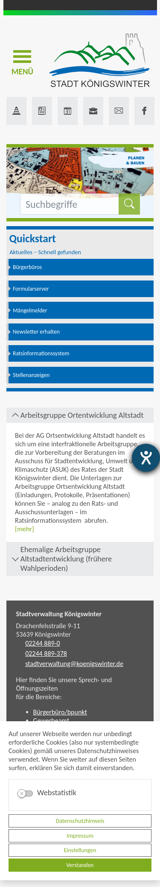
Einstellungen (80, 850)
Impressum (80, 835)
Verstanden (79, 865)
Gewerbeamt (51, 721)
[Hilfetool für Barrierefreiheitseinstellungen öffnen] (146, 458)
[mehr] (24, 529)
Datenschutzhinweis (80, 821)
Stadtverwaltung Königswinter (59, 614)
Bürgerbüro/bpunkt (60, 712)
